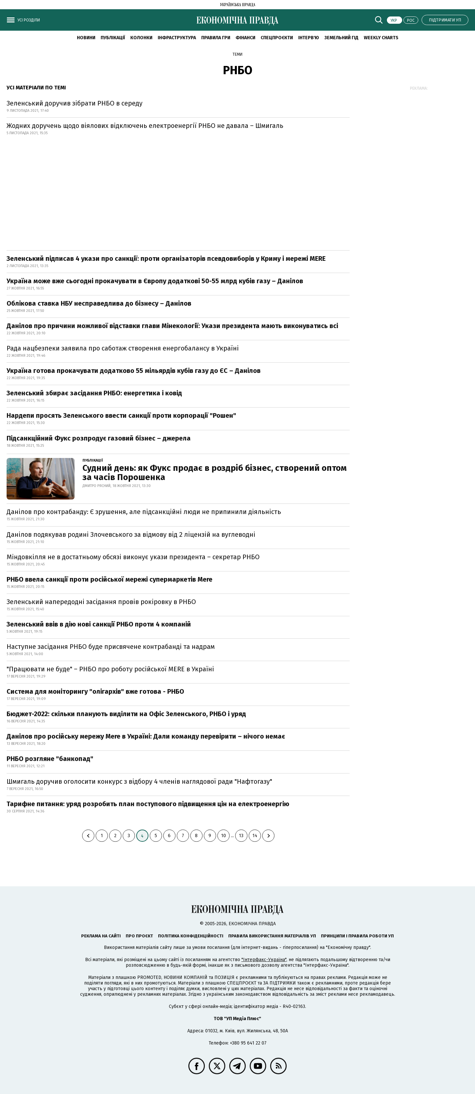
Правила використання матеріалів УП (272, 935)
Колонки (141, 38)
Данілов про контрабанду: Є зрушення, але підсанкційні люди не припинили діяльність (144, 512)
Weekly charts (381, 38)
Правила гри (215, 38)
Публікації (113, 38)
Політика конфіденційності (190, 935)
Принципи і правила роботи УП (357, 935)
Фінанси (245, 38)
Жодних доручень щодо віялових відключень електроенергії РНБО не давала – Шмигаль (145, 126)
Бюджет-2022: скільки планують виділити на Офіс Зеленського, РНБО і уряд (126, 714)
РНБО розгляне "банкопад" (50, 759)
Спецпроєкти (277, 38)
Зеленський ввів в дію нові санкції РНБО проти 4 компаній (99, 624)
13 (241, 835)
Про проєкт (139, 935)
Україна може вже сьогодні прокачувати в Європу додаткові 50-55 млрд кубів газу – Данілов (155, 281)
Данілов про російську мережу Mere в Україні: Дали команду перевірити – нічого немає (146, 736)
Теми (237, 54)
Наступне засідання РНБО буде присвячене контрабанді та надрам (111, 647)
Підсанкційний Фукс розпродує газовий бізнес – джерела (99, 438)
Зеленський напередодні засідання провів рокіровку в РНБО (101, 602)
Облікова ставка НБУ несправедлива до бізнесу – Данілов (99, 303)
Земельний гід (341, 38)
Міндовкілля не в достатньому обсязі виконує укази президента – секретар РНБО (133, 557)
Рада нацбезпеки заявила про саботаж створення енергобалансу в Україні (123, 348)
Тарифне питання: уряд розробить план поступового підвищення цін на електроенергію (149, 804)
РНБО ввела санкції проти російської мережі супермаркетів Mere (109, 579)
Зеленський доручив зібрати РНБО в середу (74, 103)
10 (223, 835)
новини (86, 38)
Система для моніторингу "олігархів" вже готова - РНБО (95, 691)
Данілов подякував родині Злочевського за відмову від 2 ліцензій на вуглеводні (131, 534)
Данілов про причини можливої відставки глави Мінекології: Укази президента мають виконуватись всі (172, 326)
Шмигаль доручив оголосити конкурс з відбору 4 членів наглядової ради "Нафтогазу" (139, 781)
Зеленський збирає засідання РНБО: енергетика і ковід (94, 393)
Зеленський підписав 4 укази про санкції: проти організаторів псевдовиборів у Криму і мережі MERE (166, 258)
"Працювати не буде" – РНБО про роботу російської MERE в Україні (110, 669)
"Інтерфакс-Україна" (263, 959)
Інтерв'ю (308, 38)
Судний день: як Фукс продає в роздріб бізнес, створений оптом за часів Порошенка (214, 473)
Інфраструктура (177, 38)
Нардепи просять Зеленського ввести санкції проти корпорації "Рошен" (121, 415)
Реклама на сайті (101, 935)
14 (254, 835)
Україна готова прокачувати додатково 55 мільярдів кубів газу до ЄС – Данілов (134, 371)
